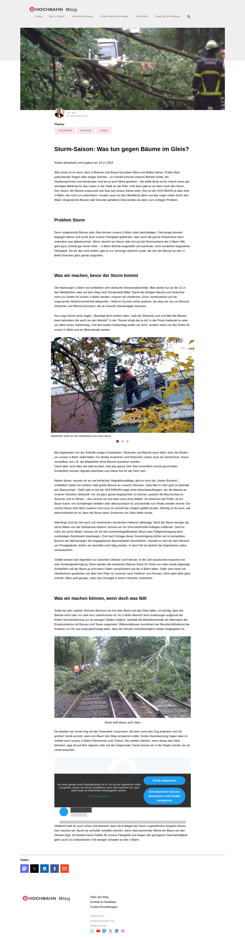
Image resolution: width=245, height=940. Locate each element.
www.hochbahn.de (102, 920)
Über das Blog (99, 897)
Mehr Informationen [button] (98, 796)
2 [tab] (122, 441)
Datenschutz (98, 925)
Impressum (97, 915)
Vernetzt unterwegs (82, 16)
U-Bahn (104, 130)
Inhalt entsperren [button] (164, 780)
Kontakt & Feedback (103, 902)
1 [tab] (117, 441)
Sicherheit (85, 130)
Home (38, 16)
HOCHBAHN (53, 9)
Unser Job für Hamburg (167, 16)
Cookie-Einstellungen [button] (103, 907)
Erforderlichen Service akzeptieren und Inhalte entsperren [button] (164, 796)
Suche (189, 17)
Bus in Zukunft (57, 16)
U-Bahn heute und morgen (114, 16)
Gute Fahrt (141, 16)
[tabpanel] (122, 387)
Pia (73, 112)
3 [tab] (127, 441)
